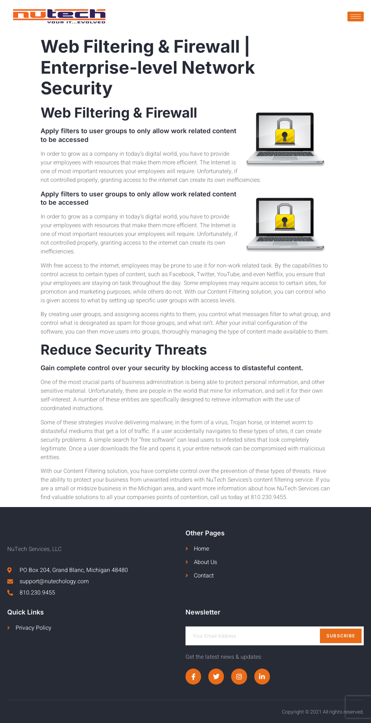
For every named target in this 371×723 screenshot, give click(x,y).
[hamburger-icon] (355, 16)
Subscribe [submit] (340, 635)
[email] (275, 635)
